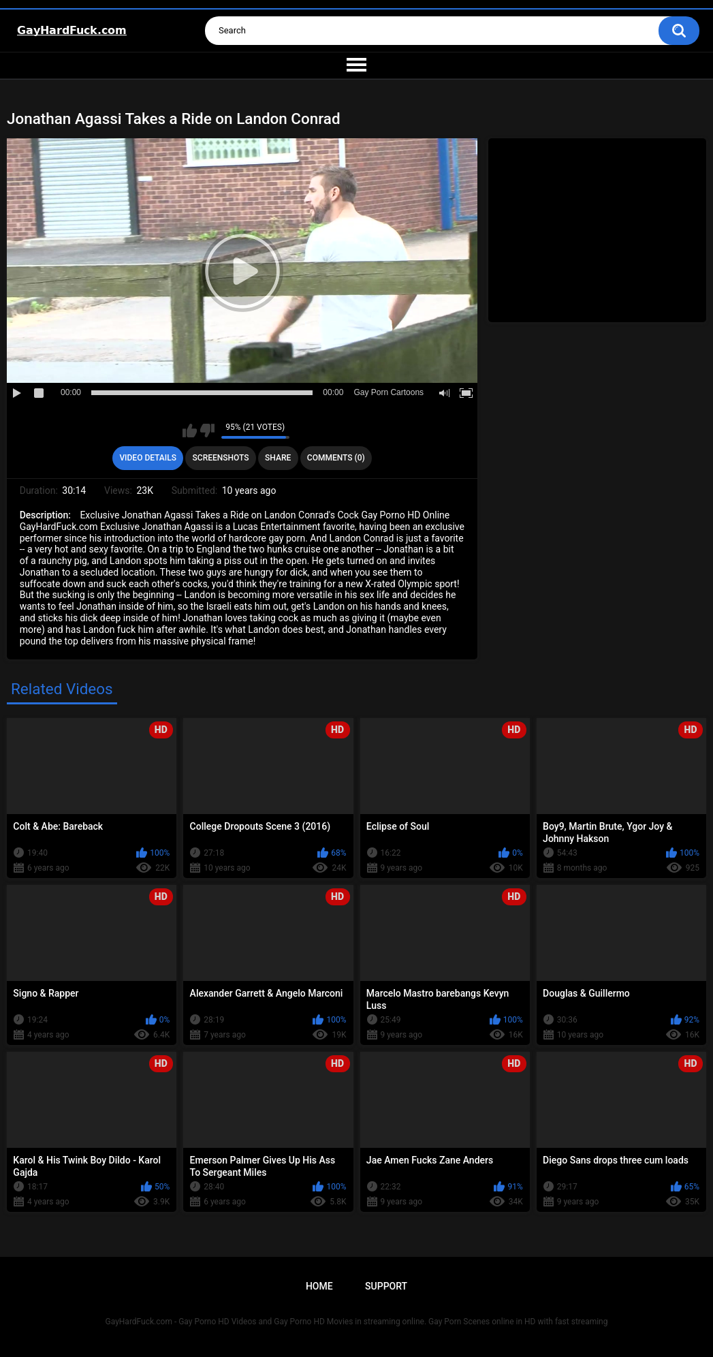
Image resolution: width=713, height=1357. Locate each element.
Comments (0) (336, 458)
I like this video (190, 430)
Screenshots (221, 458)
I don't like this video (207, 430)
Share (278, 458)
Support (386, 1286)
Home (319, 1286)
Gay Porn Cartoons (388, 392)
